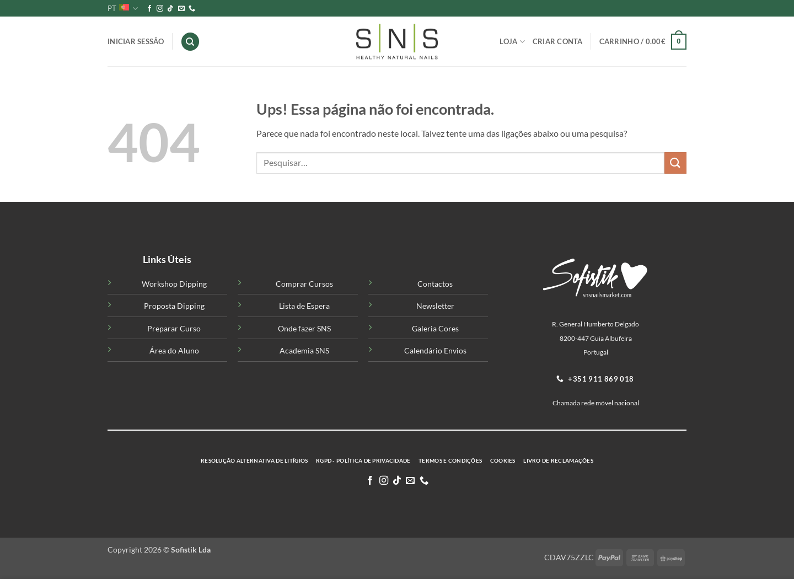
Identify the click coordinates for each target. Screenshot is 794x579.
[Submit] (675, 163)
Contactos (435, 283)
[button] (642, 41)
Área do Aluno (174, 350)
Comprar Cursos (304, 283)
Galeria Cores (435, 328)
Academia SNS (304, 350)
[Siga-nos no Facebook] (149, 9)
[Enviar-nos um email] (181, 9)
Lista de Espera (304, 305)
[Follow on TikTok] (170, 9)
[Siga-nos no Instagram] (160, 9)
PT (123, 8)
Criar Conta (558, 41)
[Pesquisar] (190, 42)
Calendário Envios (435, 350)
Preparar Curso (174, 328)
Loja (512, 41)
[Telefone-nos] (192, 9)
